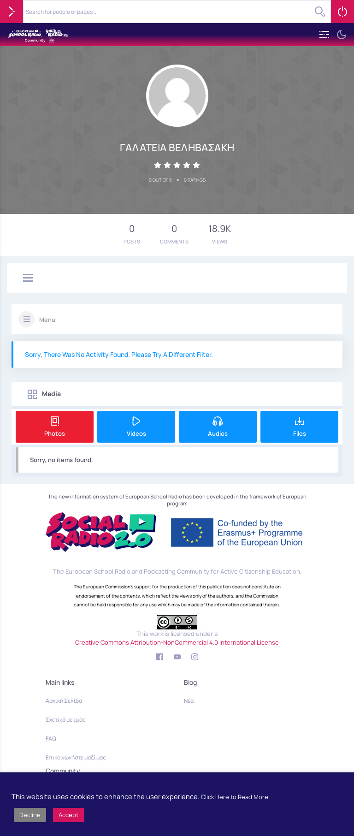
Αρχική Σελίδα (64, 701)
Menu (47, 319)
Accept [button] (68, 815)
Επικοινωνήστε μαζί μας (76, 757)
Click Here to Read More (234, 797)
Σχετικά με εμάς (66, 719)
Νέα (189, 701)
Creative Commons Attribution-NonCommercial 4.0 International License (177, 642)
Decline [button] (30, 815)
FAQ (51, 738)
